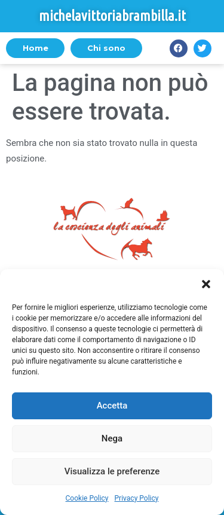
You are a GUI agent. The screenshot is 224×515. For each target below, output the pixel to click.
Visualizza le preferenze (112, 471)
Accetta (112, 405)
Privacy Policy (137, 498)
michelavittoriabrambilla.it (112, 16)
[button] (206, 284)
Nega (112, 438)
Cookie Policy (87, 498)
